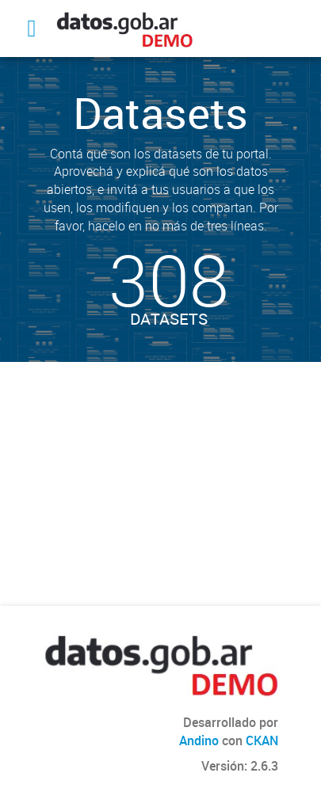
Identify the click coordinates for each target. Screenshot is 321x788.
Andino (199, 740)
